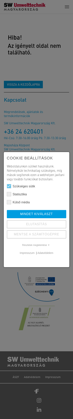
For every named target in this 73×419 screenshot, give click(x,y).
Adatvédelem (45, 252)
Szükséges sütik (21, 186)
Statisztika (17, 194)
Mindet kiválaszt (36, 214)
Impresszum (27, 252)
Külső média (18, 202)
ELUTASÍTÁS (36, 224)
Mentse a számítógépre (36, 234)
